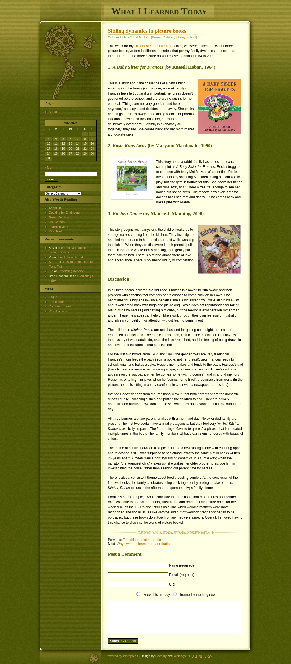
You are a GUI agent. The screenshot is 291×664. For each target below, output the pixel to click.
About (53, 111)
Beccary (161, 656)
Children (168, 37)
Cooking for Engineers (64, 212)
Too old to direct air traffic (142, 540)
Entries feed (57, 301)
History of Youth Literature (154, 46)
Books (156, 37)
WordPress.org (59, 311)
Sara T (53, 261)
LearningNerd (58, 226)
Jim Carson (57, 222)
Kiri (51, 271)
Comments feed (60, 306)
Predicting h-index (71, 271)
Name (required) (181, 565)
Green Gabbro (59, 217)
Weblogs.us (182, 656)
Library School (186, 37)
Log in (53, 297)
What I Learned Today (159, 11)
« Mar (49, 167)
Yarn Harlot (57, 231)
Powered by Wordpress (122, 656)
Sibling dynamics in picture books (147, 31)
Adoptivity (56, 208)
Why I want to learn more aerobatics (144, 544)
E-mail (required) (181, 575)
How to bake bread (70, 257)
